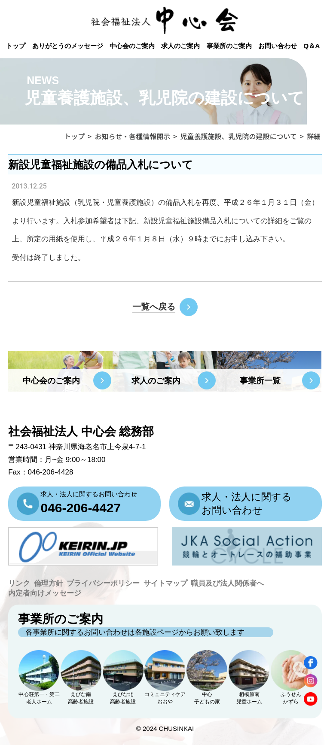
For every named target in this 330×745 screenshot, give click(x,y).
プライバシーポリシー (103, 583)
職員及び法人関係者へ (227, 583)
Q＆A (311, 45)
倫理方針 (48, 583)
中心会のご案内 (132, 45)
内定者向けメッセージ (44, 593)
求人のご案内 (180, 45)
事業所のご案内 (229, 45)
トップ (15, 45)
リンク (19, 583)
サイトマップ (165, 583)
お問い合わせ (277, 45)
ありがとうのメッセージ (67, 45)
